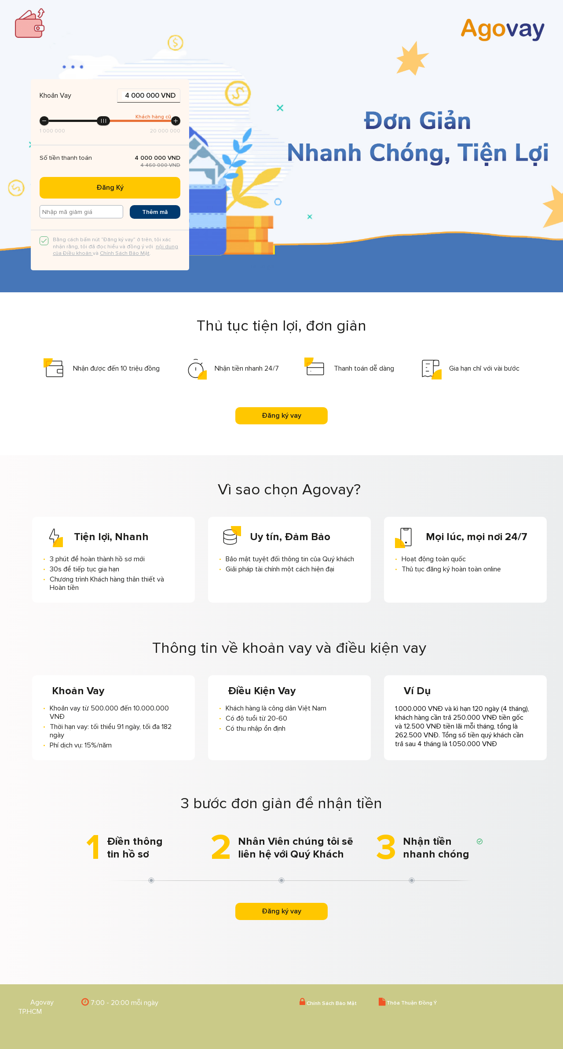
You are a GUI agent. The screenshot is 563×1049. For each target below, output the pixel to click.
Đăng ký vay (281, 415)
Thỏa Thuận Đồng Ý (408, 1002)
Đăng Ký (110, 187)
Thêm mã (155, 212)
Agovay (42, 1002)
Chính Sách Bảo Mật (125, 253)
